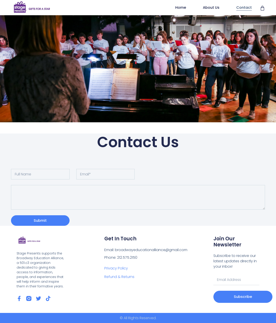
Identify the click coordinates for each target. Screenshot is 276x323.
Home (180, 7)
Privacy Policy (116, 268)
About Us (211, 7)
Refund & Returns (119, 276)
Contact (244, 7)
